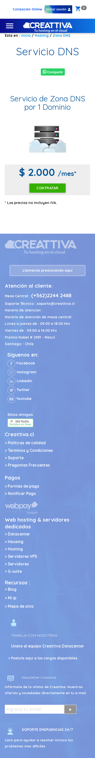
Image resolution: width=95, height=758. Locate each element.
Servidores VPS (22, 556)
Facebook (21, 363)
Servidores (18, 564)
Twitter (18, 389)
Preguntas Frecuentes (29, 465)
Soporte (16, 457)
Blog (12, 589)
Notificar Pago (22, 493)
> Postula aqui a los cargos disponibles (42, 658)
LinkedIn (19, 380)
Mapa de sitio (21, 606)
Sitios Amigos (20, 414)
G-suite (15, 571)
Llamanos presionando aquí (47, 270)
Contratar (47, 188)
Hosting (15, 549)
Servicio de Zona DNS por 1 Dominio (47, 103)
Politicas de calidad (27, 442)
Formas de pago (23, 486)
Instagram (21, 371)
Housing (15, 541)
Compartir (53, 72)
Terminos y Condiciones (30, 450)
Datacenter (19, 534)
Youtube (19, 398)
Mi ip (12, 598)
